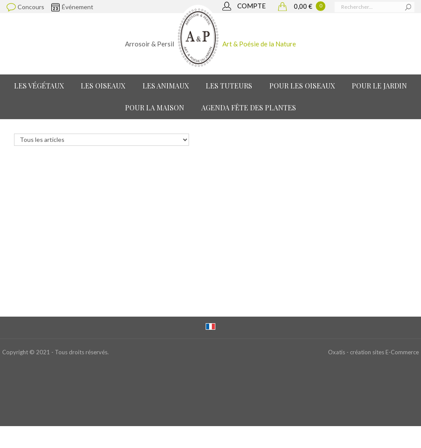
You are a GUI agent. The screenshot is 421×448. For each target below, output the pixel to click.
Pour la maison (154, 107)
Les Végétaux (39, 85)
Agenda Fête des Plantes (248, 107)
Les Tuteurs (229, 85)
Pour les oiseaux (302, 85)
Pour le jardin (379, 85)
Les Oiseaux (103, 85)
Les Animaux (166, 85)
